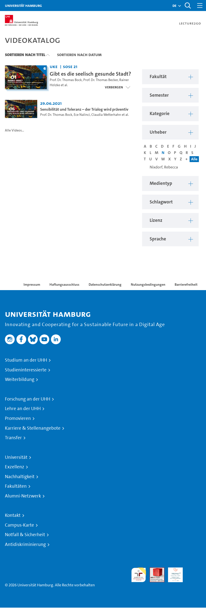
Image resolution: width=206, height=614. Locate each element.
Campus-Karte (19, 525)
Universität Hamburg (23, 5)
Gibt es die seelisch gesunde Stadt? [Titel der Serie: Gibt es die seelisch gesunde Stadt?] (90, 73)
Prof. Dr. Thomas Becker (100, 80)
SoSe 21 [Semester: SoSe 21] (70, 66)
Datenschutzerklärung (105, 284)
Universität (16, 457)
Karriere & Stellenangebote (33, 428)
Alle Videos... (14, 130)
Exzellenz (14, 467)
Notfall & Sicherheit (25, 534)
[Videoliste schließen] (117, 87)
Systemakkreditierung (193, 570)
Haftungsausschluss (64, 284)
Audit (154, 570)
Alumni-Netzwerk (23, 496)
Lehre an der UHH (23, 408)
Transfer (13, 438)
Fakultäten (16, 486)
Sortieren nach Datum (79, 55)
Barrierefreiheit (186, 284)
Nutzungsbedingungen (148, 284)
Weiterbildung (19, 379)
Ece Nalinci (82, 114)
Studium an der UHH (26, 360)
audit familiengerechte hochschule (138, 575)
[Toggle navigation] (200, 5)
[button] (174, 6)
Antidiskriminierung (25, 544)
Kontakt (13, 515)
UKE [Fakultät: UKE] (54, 66)
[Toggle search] (188, 5)
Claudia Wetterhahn (106, 114)
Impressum (32, 284)
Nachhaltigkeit (20, 476)
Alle (194, 159)
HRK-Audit (172, 573)
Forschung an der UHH (27, 399)
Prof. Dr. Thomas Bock (66, 80)
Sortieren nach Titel (25, 55)
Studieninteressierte (26, 370)
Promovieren (18, 418)
